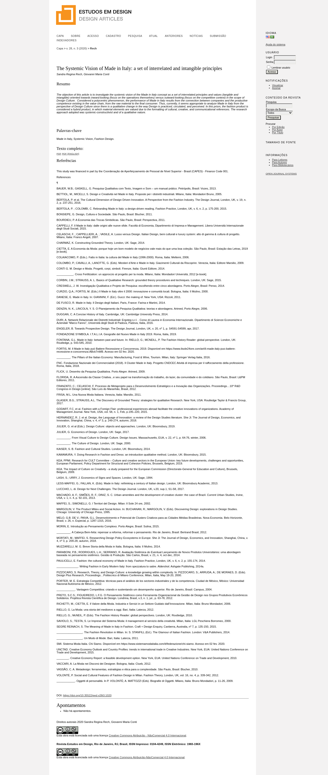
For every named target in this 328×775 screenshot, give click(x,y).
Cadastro (113, 36)
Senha (269, 62)
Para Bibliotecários (283, 165)
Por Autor (277, 130)
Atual (153, 36)
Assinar (276, 88)
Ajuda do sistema (275, 44)
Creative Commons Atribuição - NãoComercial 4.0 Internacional (147, 735)
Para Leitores (279, 159)
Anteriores (174, 36)
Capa (60, 36)
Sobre (75, 36)
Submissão (218, 36)
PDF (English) (70, 153)
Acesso (93, 36)
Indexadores (66, 40)
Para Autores (279, 162)
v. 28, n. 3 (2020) (76, 48)
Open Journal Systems (281, 173)
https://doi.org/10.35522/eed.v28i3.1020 (87, 695)
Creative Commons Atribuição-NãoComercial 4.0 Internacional (146, 757)
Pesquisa (135, 36)
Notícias (196, 36)
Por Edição (278, 127)
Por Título (277, 132)
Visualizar (277, 85)
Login (269, 57)
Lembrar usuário (280, 67)
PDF (59, 153)
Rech (93, 48)
